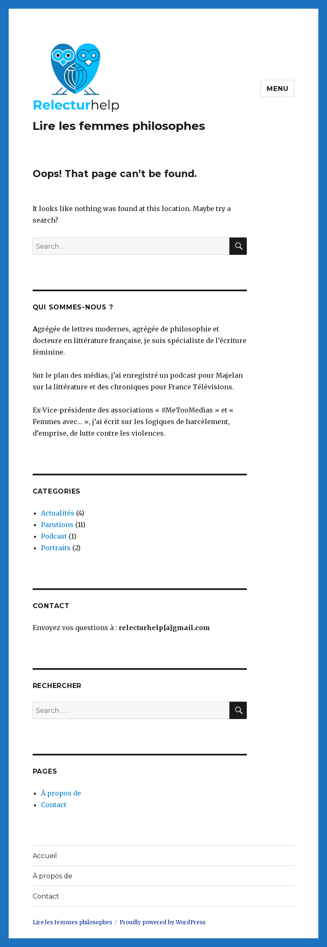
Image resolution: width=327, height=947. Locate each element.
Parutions (57, 524)
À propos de (61, 793)
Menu (277, 89)
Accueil (45, 856)
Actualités (57, 513)
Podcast (54, 536)
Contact (54, 805)
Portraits (56, 548)
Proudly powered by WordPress (162, 922)
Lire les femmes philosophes (119, 126)
